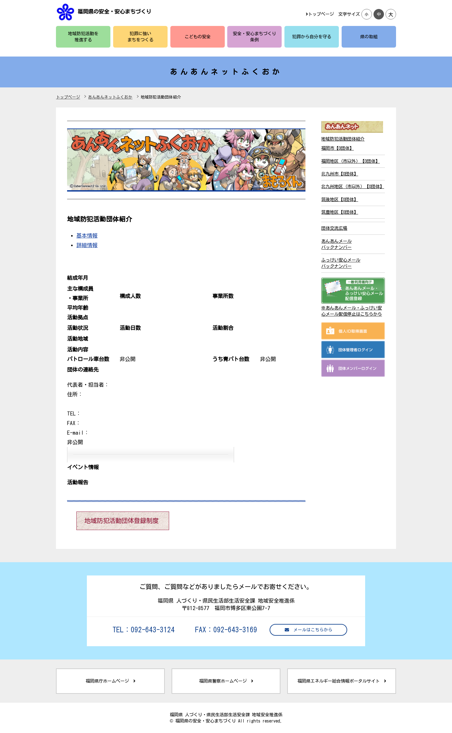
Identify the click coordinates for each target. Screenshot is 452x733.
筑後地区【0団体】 (339, 199)
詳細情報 (86, 245)
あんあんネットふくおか (110, 97)
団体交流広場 (334, 228)
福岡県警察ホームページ (226, 681)
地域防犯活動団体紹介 (343, 139)
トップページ (320, 14)
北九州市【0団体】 (339, 173)
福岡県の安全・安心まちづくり (114, 11)
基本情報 (86, 235)
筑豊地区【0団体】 (339, 212)
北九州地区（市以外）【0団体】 (352, 186)
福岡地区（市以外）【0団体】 (350, 161)
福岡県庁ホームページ (110, 681)
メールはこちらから (308, 630)
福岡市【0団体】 (337, 148)
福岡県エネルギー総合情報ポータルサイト (341, 681)
